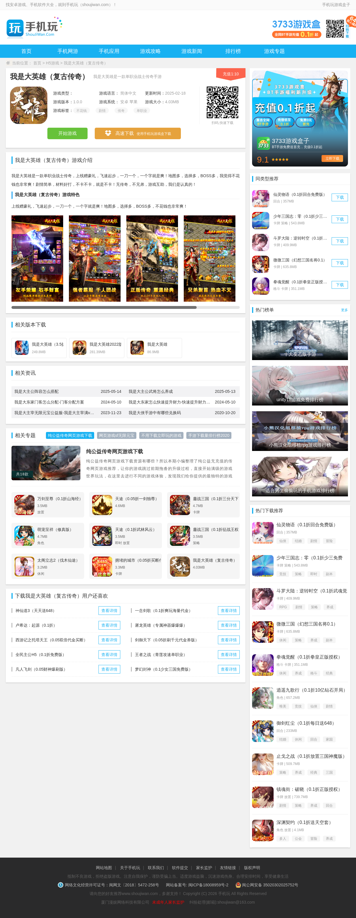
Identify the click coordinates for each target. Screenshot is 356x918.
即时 (313, 574)
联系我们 (156, 867)
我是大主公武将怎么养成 (151, 391)
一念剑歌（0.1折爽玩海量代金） (164, 610)
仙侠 (282, 541)
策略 (298, 574)
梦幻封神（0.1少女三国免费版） (164, 669)
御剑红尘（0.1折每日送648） (306, 723)
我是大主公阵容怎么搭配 (36, 391)
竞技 (282, 574)
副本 (329, 574)
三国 (329, 772)
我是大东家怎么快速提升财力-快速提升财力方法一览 (172, 402)
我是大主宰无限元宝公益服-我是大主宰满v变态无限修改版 (57, 412)
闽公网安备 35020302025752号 (267, 885)
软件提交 (180, 867)
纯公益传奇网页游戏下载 (114, 451)
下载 (340, 197)
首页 (26, 51)
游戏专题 (274, 51)
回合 (313, 739)
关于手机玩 (130, 867)
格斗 (313, 673)
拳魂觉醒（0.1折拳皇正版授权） (302, 282)
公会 (298, 839)
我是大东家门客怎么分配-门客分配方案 (49, 402)
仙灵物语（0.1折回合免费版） (300, 194)
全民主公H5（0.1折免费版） (41, 654)
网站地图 (104, 867)
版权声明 (252, 867)
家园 (329, 739)
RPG (283, 607)
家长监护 (204, 867)
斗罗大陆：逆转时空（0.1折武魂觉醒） (308, 238)
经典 (329, 673)
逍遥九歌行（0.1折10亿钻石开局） (312, 690)
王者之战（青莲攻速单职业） (161, 654)
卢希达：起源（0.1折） (36, 625)
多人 (282, 839)
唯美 (282, 706)
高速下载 (138, 133)
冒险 (329, 541)
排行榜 (233, 51)
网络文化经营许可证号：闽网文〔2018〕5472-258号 (109, 885)
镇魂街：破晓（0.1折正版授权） (309, 789)
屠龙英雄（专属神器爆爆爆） (161, 625)
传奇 (121, 111)
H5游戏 (52, 63)
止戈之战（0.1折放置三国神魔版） (311, 756)
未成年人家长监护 (168, 902)
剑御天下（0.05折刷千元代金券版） (167, 640)
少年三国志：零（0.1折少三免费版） (306, 216)
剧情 (102, 111)
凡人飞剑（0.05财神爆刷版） (41, 669)
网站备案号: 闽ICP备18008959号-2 (197, 885)
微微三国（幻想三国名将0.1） (300, 260)
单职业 (142, 111)
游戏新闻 (191, 51)
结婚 (298, 541)
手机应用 (109, 51)
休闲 (282, 640)
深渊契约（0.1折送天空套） (304, 822)
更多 (344, 310)
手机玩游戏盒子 (336, 4)
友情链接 (228, 867)
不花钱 (81, 111)
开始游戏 (67, 133)
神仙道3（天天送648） (36, 610)
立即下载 (332, 158)
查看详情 (109, 610)
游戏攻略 (150, 51)
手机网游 (67, 51)
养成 (329, 607)
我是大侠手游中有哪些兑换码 (155, 412)
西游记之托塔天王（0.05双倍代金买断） (52, 640)
